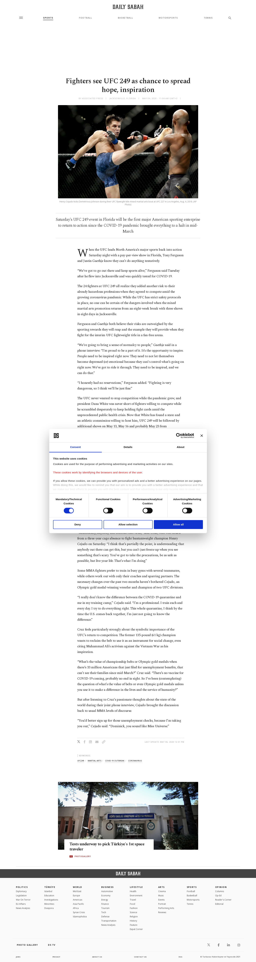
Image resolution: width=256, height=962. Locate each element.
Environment (136, 895)
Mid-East (77, 891)
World (77, 887)
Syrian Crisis (79, 912)
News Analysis (23, 908)
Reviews (162, 912)
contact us (141, 957)
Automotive (107, 891)
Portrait (162, 903)
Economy (105, 895)
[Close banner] (201, 435)
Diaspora (49, 908)
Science (133, 912)
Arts (161, 887)
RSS (180, 957)
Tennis (208, 18)
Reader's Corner (223, 899)
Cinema (162, 891)
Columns (219, 891)
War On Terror (23, 899)
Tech (103, 912)
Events (161, 899)
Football (85, 18)
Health (133, 891)
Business (107, 887)
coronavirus (135, 760)
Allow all (178, 524)
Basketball (125, 18)
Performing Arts (166, 908)
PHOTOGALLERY (83, 856)
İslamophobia (80, 916)
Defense (105, 916)
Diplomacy (21, 891)
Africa (76, 908)
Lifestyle (136, 887)
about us (97, 957)
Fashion (134, 908)
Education (49, 895)
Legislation (21, 895)
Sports (48, 18)
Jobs (18, 957)
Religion (134, 916)
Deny (77, 524)
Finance (105, 903)
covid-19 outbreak (114, 760)
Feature (133, 924)
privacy (56, 957)
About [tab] (181, 447)
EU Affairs (21, 903)
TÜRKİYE (49, 887)
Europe (76, 895)
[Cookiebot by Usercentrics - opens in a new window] (178, 435)
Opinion (221, 887)
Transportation (108, 920)
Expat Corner (136, 929)
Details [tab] (128, 447)
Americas (77, 899)
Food (132, 903)
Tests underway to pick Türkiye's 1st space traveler (104, 847)
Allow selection (128, 524)
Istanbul (48, 891)
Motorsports (168, 18)
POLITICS (22, 887)
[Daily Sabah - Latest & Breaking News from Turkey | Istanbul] (128, 7)
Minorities (49, 903)
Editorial (219, 903)
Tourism (105, 908)
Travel (133, 899)
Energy (104, 899)
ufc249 (80, 760)
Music (161, 895)
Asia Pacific (78, 903)
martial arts (94, 760)
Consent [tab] (75, 447)
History (133, 920)
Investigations (51, 899)
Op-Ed (218, 895)
